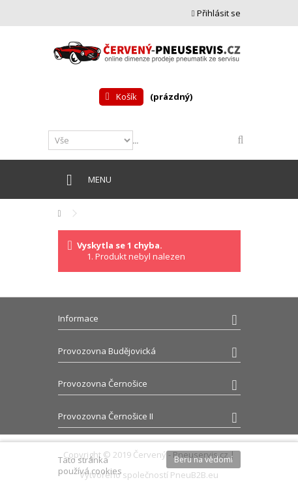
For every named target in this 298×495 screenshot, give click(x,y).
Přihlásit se (216, 13)
